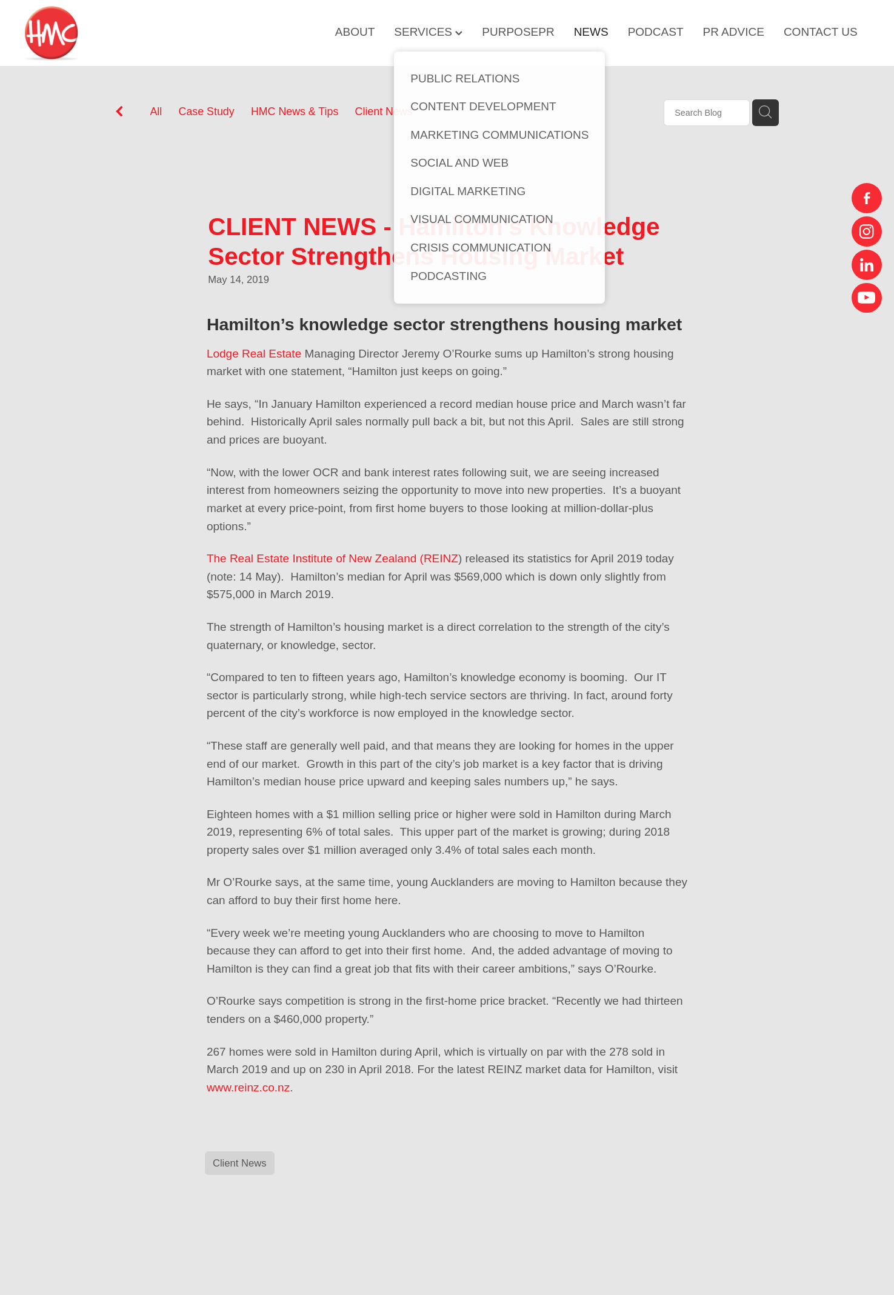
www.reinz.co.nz (248, 1087)
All (156, 111)
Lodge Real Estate (254, 353)
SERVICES (428, 31)
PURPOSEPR (518, 31)
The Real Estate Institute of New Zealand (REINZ (332, 558)
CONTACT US (821, 31)
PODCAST (656, 31)
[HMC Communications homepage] (108, 33)
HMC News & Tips (294, 111)
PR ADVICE (733, 31)
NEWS (591, 31)
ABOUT (355, 31)
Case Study (207, 111)
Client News (384, 111)
